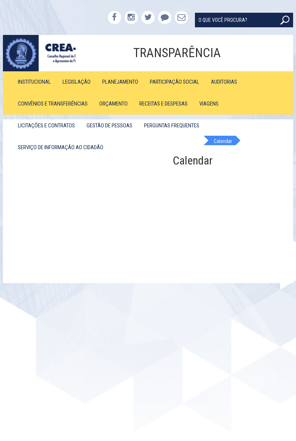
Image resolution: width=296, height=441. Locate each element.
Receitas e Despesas (163, 103)
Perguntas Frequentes (171, 125)
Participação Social (174, 82)
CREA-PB (39, 53)
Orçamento (113, 103)
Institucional (34, 82)
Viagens (209, 103)
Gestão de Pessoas (109, 125)
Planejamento (120, 82)
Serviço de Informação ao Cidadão (60, 147)
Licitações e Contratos (46, 125)
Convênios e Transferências (53, 103)
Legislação (77, 82)
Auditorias (224, 82)
